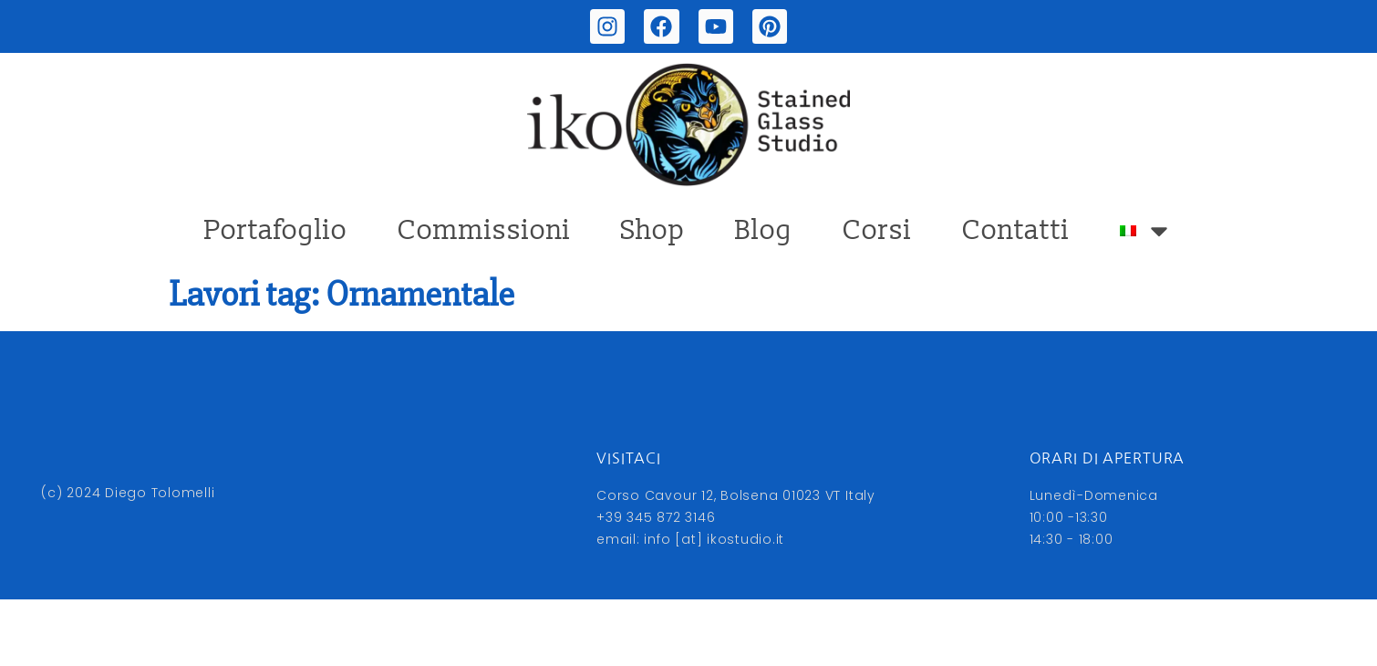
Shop (653, 230)
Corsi (877, 230)
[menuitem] (1146, 230)
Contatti (1016, 230)
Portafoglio (275, 230)
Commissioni (484, 230)
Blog (763, 230)
